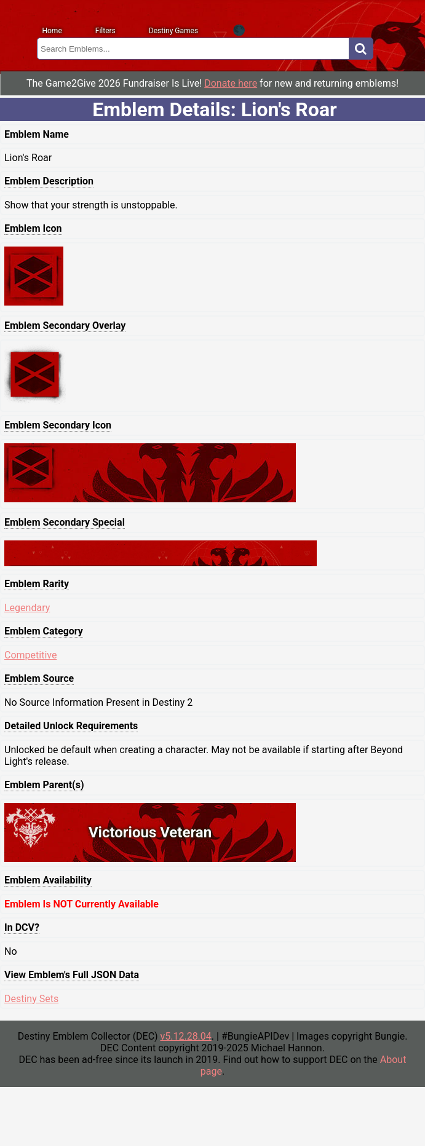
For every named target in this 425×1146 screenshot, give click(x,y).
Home (52, 30)
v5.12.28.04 (185, 1036)
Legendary (27, 608)
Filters (105, 30)
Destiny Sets (31, 999)
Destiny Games (173, 30)
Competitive (30, 655)
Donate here (230, 83)
